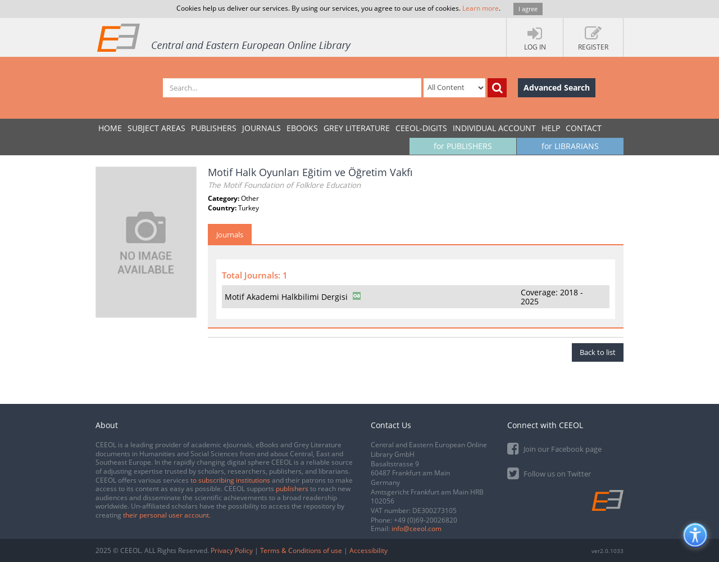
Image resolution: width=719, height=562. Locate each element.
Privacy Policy (232, 550)
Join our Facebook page (554, 448)
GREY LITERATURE (357, 128)
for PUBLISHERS (463, 146)
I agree (528, 9)
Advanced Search (557, 87)
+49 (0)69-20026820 (425, 520)
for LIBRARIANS (570, 146)
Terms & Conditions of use (301, 550)
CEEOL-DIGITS (421, 128)
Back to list (598, 352)
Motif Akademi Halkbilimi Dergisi (286, 296)
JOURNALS (261, 128)
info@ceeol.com (417, 528)
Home (110, 128)
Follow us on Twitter (549, 473)
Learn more (480, 8)
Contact (584, 128)
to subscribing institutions (230, 480)
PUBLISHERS (213, 128)
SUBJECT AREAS (156, 128)
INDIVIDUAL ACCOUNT (494, 128)
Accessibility (368, 550)
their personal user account (166, 515)
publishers (292, 488)
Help (550, 128)
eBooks (302, 128)
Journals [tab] (229, 235)
